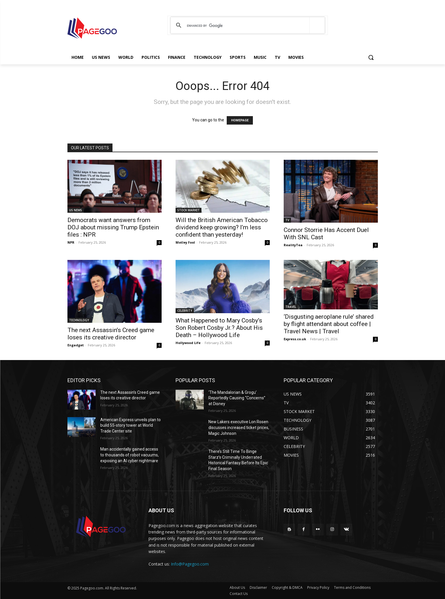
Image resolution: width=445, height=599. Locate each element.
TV (287, 220)
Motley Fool (185, 242)
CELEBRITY (184, 311)
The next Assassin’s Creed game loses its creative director (110, 334)
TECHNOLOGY (79, 320)
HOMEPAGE (240, 120)
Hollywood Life (188, 343)
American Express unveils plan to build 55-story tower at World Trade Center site (130, 425)
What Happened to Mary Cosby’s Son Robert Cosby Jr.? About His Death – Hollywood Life (219, 328)
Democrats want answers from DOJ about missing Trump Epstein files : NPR (113, 227)
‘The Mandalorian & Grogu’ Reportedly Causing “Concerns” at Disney (236, 398)
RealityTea (293, 245)
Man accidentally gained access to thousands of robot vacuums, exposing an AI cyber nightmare (129, 455)
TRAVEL (290, 307)
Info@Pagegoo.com (190, 564)
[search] (246, 25)
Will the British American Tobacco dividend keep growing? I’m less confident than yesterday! (222, 227)
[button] (371, 57)
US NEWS (75, 210)
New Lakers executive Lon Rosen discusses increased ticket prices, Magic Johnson (238, 427)
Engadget (75, 345)
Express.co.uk (295, 339)
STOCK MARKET (188, 210)
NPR (70, 242)
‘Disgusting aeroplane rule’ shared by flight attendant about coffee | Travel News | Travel (329, 324)
